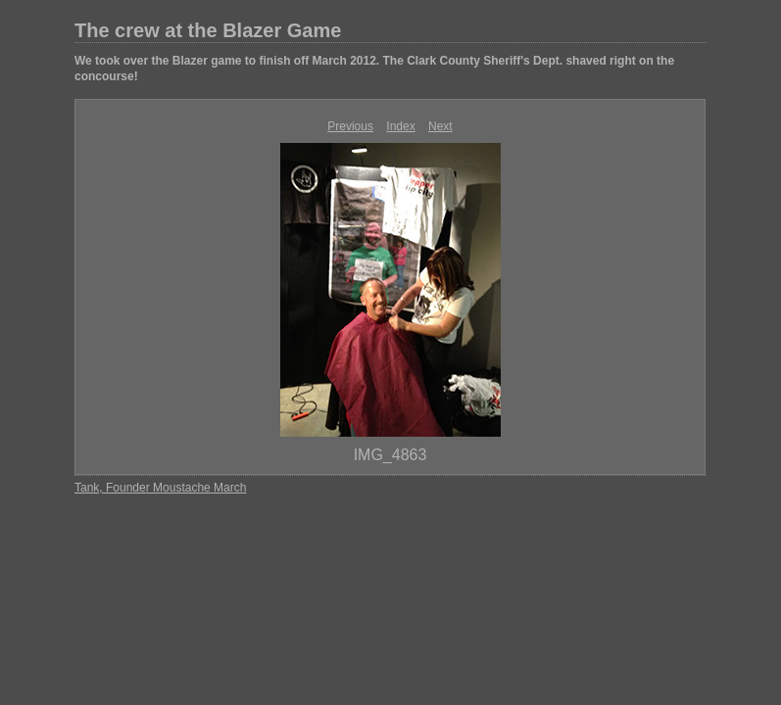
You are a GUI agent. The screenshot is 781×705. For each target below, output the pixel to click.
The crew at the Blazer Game (207, 30)
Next (440, 126)
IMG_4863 (390, 454)
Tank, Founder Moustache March (160, 487)
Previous (350, 126)
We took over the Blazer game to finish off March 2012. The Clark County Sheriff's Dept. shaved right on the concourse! (374, 68)
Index (400, 126)
